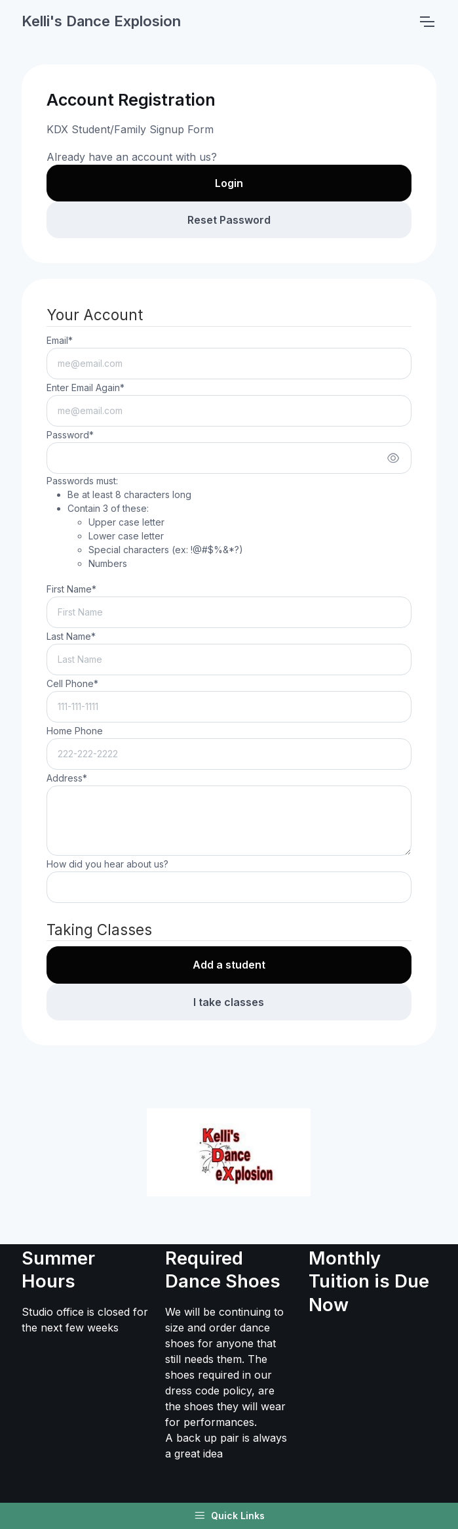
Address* (67, 778)
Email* (60, 340)
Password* (70, 434)
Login (229, 183)
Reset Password (229, 219)
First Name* (71, 589)
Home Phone (75, 730)
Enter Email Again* (85, 387)
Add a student (229, 964)
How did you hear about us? (107, 863)
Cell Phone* (72, 683)
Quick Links (229, 1516)
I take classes (228, 1002)
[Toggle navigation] (426, 21)
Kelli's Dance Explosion (101, 21)
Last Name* (71, 636)
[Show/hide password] (393, 458)
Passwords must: (145, 522)
